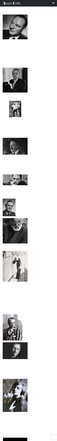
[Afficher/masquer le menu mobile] (53, 3)
